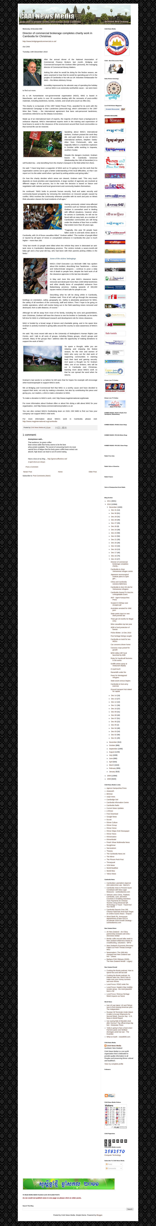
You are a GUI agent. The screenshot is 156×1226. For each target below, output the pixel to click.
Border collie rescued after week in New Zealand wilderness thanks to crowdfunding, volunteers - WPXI (120, 941)
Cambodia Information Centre (118, 802)
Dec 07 (114, 718)
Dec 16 (114, 556)
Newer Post (27, 472)
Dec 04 (114, 728)
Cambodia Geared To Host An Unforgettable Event (122, 593)
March (111, 765)
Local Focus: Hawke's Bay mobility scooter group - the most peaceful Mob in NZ (120, 989)
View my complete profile (113, 1064)
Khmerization (112, 837)
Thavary (110, 851)
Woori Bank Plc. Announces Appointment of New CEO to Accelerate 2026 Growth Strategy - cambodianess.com (120, 920)
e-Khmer (110, 811)
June (111, 758)
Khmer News (111, 834)
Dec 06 (114, 722)
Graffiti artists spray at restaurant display (119, 665)
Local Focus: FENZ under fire (118, 984)
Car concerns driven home (120, 644)
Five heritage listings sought (121, 636)
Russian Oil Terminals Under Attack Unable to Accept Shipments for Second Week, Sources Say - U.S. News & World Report (120, 1015)
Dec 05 (114, 725)
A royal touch (115, 669)
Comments (111, 1168)
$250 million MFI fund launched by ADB (119, 654)
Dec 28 (114, 520)
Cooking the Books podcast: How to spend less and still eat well (120, 972)
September (113, 749)
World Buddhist (112, 868)
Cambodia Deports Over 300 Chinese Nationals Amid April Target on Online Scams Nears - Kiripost (120, 912)
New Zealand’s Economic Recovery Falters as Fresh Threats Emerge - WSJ (120, 948)
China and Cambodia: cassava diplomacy (119, 583)
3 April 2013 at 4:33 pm (36, 462)
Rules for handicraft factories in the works (121, 659)
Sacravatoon (111, 848)
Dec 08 (114, 715)
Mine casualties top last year (121, 624)
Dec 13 (114, 699)
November (113, 742)
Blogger (99, 1215)
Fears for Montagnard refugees (119, 676)
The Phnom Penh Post (115, 859)
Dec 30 (114, 513)
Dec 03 (114, 731)
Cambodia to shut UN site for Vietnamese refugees (121, 588)
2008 (109, 779)
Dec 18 (114, 549)
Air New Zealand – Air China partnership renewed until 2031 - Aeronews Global (119, 934)
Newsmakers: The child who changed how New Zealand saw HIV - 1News (118, 954)
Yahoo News (111, 874)
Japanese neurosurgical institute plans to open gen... (120, 577)
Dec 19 (114, 546)
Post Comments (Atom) (41, 476)
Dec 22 (114, 536)
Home (60, 472)
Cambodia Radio (113, 805)
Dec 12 (114, 702)
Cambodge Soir (112, 800)
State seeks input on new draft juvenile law (120, 615)
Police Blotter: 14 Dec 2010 (121, 633)
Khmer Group (112, 825)
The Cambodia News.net (116, 854)
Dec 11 (114, 705)
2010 (109, 504)
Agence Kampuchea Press (117, 788)
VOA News (111, 865)
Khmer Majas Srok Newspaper (118, 831)
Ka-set (109, 820)
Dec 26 (114, 526)
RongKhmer (111, 845)
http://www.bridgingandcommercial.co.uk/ (39, 41)
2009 (109, 776)
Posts (109, 1164)
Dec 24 (114, 530)
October (112, 745)
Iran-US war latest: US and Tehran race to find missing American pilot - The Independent (120, 1007)
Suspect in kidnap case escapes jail (119, 604)
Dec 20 (114, 543)
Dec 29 (114, 517)
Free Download (112, 814)
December (113, 507)
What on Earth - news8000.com (118, 1037)
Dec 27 (114, 523)
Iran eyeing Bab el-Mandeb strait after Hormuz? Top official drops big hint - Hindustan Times (120, 1023)
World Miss (111, 871)
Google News (112, 817)
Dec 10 (114, 709)
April (111, 762)
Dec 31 (114, 510)
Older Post (93, 472)
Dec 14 (114, 695)
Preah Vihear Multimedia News (118, 842)
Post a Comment (32, 467)
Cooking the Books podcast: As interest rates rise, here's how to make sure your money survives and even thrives (118, 978)
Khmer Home (112, 828)
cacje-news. (111, 797)
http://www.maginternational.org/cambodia (40, 421)
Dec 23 (114, 533)
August (112, 752)
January (112, 772)
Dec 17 (114, 553)
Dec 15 (114, 559)
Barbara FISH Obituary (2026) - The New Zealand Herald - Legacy (119, 960)
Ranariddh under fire (118, 672)
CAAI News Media (114, 1046)
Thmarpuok (111, 862)
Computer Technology (112, 1155)
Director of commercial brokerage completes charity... (119, 564)
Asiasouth (110, 791)
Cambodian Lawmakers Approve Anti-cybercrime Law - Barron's (119, 884)
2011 (109, 501)
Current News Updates (115, 808)
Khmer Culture (112, 822)
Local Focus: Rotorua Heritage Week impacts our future (118, 995)
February (112, 768)
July (111, 755)
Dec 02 (114, 735)
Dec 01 (114, 738)
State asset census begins (120, 681)
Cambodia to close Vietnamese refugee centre (122, 570)
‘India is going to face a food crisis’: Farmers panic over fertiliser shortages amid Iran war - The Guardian (120, 1031)
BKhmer (110, 794)
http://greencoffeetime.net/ (57, 459)
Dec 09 (114, 712)
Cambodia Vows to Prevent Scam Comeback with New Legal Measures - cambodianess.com (119, 890)
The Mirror (110, 857)
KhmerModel (111, 839)
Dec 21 (114, 539)
